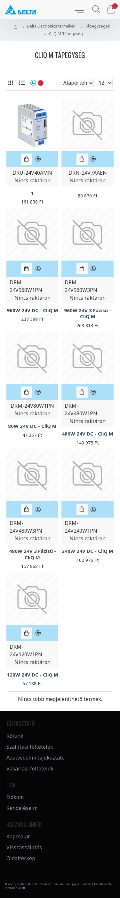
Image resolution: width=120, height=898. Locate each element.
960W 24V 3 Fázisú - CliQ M (87, 313)
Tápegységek (97, 26)
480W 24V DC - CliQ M (87, 434)
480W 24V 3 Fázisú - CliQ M (32, 554)
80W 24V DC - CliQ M (32, 426)
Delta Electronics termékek (51, 26)
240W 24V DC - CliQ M (87, 551)
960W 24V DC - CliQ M (32, 310)
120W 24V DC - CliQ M (32, 675)
